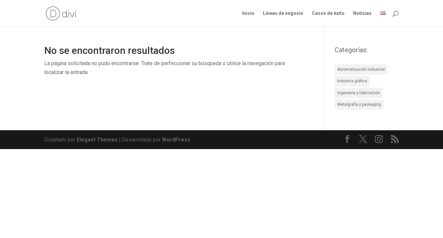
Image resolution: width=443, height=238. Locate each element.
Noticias (362, 13)
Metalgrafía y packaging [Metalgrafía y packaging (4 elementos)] (359, 104)
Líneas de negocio (283, 13)
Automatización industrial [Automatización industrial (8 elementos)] (361, 69)
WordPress (176, 140)
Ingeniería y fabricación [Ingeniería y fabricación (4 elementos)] (358, 93)
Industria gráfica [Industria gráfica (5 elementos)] (352, 81)
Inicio (248, 13)
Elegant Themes (97, 140)
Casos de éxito (328, 13)
